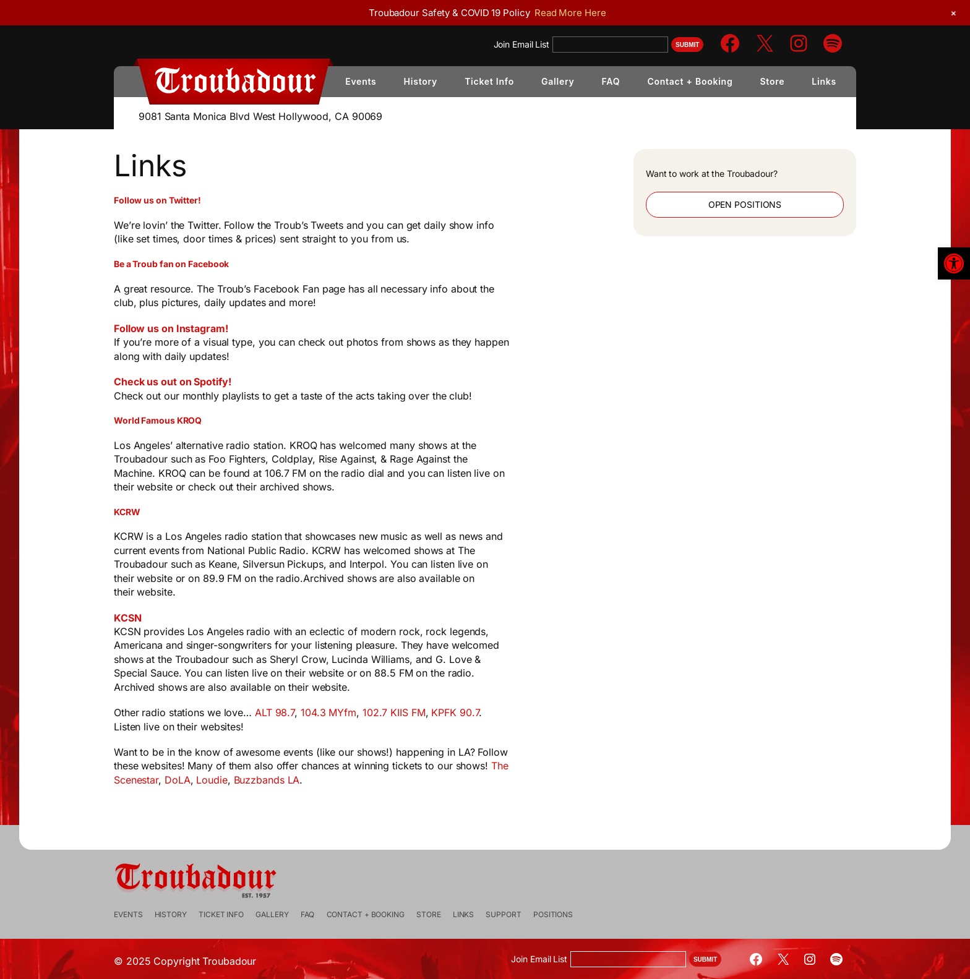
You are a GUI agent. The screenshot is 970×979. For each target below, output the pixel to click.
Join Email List (522, 44)
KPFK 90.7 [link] (486, 712)
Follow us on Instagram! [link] (202, 328)
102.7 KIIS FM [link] (425, 712)
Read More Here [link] (570, 13)
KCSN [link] (159, 618)
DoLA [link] (208, 780)
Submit (687, 44)
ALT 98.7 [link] (305, 712)
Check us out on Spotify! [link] (203, 381)
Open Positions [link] (723, 204)
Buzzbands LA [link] (298, 780)
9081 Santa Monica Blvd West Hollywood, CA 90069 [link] (260, 116)
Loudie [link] (242, 780)
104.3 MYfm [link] (359, 712)
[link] (954, 263)
